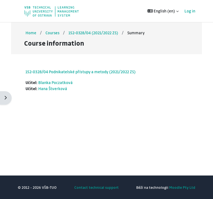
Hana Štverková (52, 88)
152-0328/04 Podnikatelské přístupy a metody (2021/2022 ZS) (81, 71)
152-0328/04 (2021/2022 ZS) (93, 32)
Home (31, 32)
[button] (163, 11)
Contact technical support (96, 187)
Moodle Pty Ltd (182, 187)
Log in (189, 11)
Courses (52, 32)
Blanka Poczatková (55, 82)
